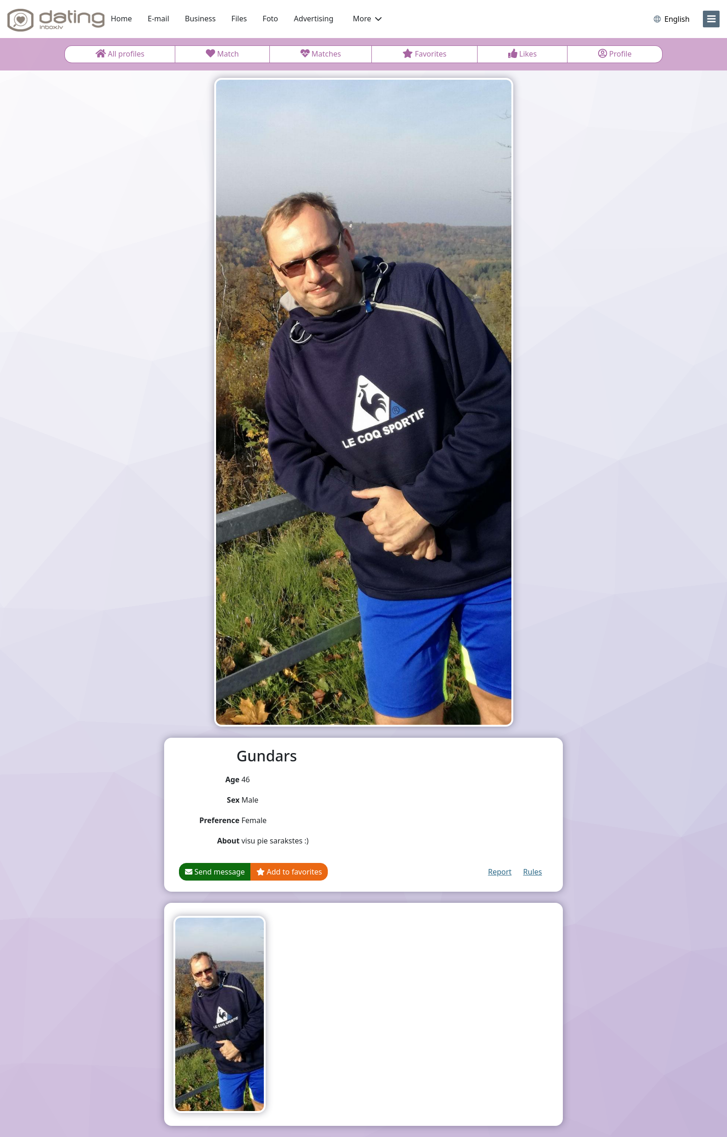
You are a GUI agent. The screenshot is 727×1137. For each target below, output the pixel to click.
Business (200, 18)
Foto (270, 18)
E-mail (158, 18)
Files (239, 18)
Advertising (313, 18)
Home (121, 18)
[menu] (711, 19)
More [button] (367, 18)
